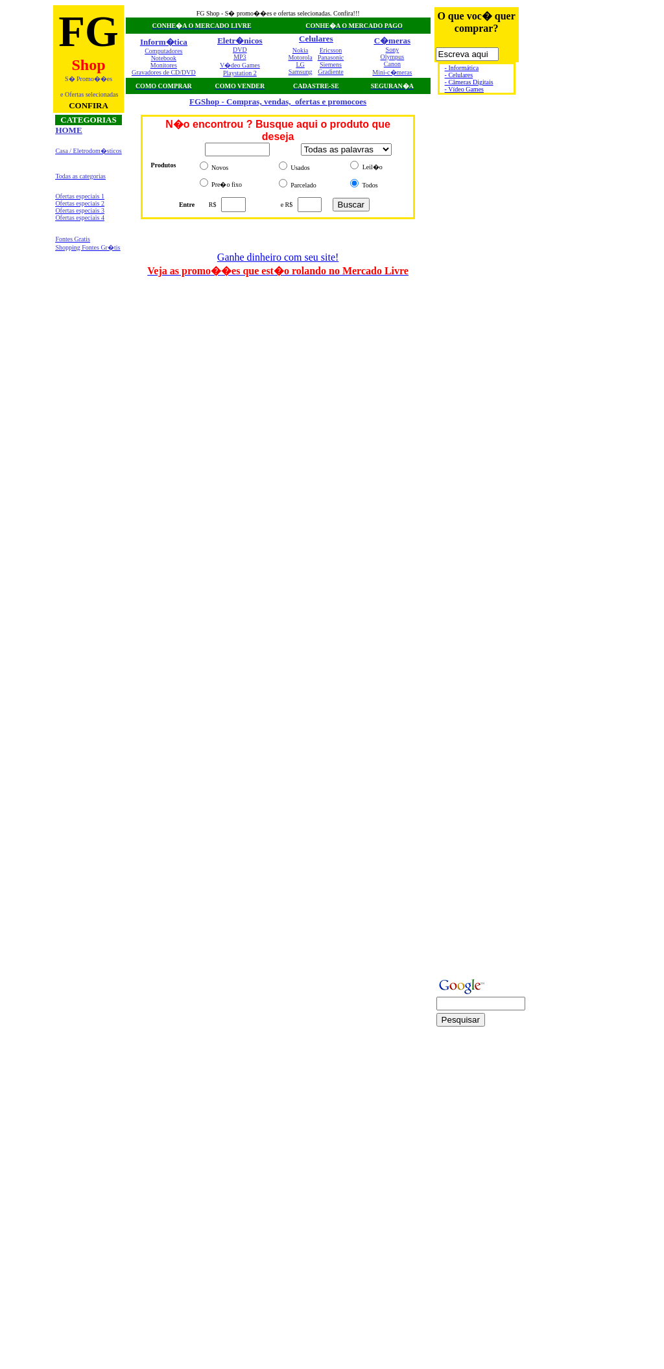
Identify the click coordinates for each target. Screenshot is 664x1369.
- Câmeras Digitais (469, 82)
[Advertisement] (570, 36)
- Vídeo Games (464, 89)
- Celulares (459, 74)
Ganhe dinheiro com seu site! (278, 257)
